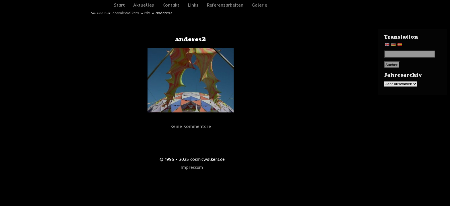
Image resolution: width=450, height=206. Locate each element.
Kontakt (170, 5)
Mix (147, 13)
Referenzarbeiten (225, 5)
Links (193, 5)
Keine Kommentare (190, 126)
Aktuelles (143, 5)
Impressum (192, 167)
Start (119, 5)
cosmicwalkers (126, 13)
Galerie (259, 5)
